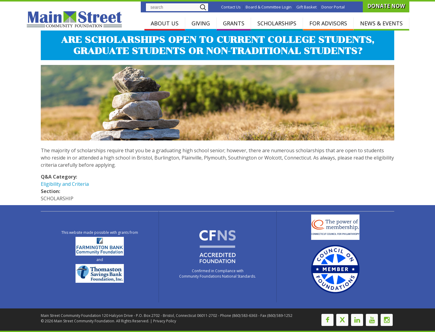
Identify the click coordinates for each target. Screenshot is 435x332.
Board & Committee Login (269, 7)
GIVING (201, 23)
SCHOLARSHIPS (276, 23)
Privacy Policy (164, 321)
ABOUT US (165, 23)
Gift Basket (306, 7)
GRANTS (233, 23)
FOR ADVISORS (328, 23)
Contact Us (231, 7)
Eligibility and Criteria (65, 184)
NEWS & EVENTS (381, 23)
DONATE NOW (386, 5)
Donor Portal (333, 7)
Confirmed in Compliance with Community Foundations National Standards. (217, 273)
